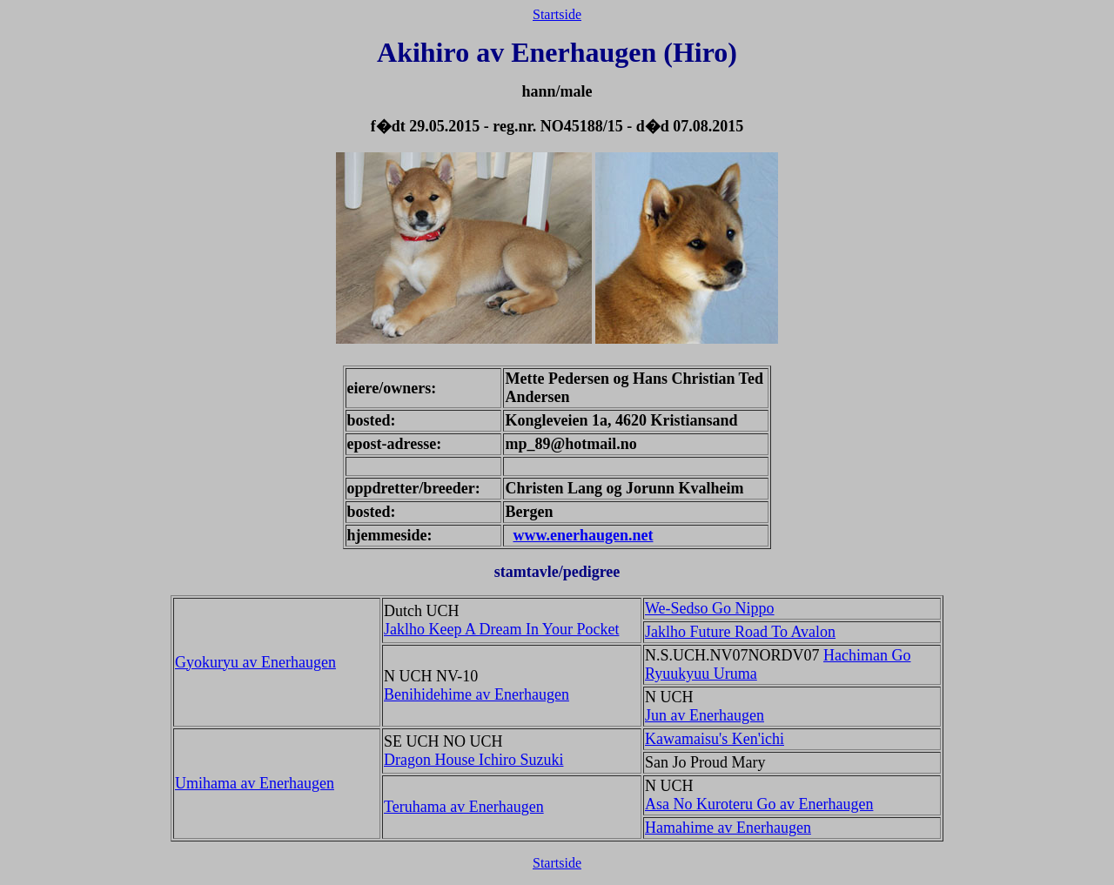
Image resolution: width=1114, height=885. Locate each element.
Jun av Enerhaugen (704, 715)
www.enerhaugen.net (583, 535)
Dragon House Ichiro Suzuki (473, 759)
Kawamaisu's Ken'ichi (714, 739)
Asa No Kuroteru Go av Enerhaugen (759, 804)
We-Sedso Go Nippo (710, 608)
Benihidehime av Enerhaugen (476, 694)
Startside (557, 14)
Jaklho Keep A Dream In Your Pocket (501, 629)
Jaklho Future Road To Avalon (740, 631)
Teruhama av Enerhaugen (464, 806)
